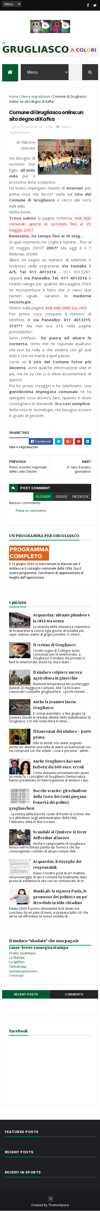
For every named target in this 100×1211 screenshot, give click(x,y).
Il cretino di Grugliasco (54, 645)
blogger (43, 497)
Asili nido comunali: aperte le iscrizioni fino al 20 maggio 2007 (50, 224)
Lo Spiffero (17, 962)
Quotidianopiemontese (23, 971)
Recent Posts (26, 994)
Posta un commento (31, 511)
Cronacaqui (16, 975)
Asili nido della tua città (66, 307)
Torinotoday (17, 967)
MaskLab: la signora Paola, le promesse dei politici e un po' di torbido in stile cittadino (60, 897)
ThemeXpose (58, 1205)
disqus (61, 497)
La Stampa (17, 957)
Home (13, 96)
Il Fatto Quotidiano (22, 953)
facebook (80, 497)
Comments (74, 994)
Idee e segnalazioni (35, 96)
